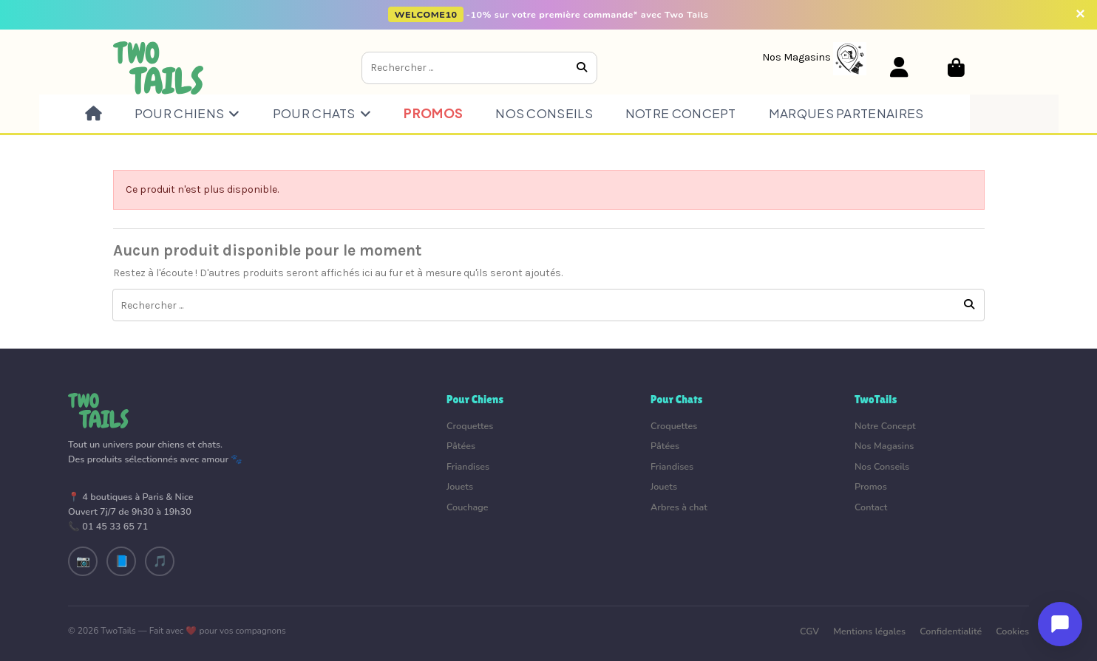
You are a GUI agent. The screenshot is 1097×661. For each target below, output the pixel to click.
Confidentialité (951, 631)
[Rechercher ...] (581, 68)
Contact (871, 507)
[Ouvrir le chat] (1060, 624)
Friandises (467, 466)
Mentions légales (869, 631)
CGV (809, 631)
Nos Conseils (882, 466)
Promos (871, 486)
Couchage (467, 507)
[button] (187, 113)
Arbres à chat (679, 507)
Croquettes (469, 425)
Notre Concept (885, 425)
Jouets (459, 486)
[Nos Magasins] (814, 57)
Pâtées (460, 445)
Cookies (1012, 631)
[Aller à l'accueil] (158, 67)
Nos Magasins (884, 445)
